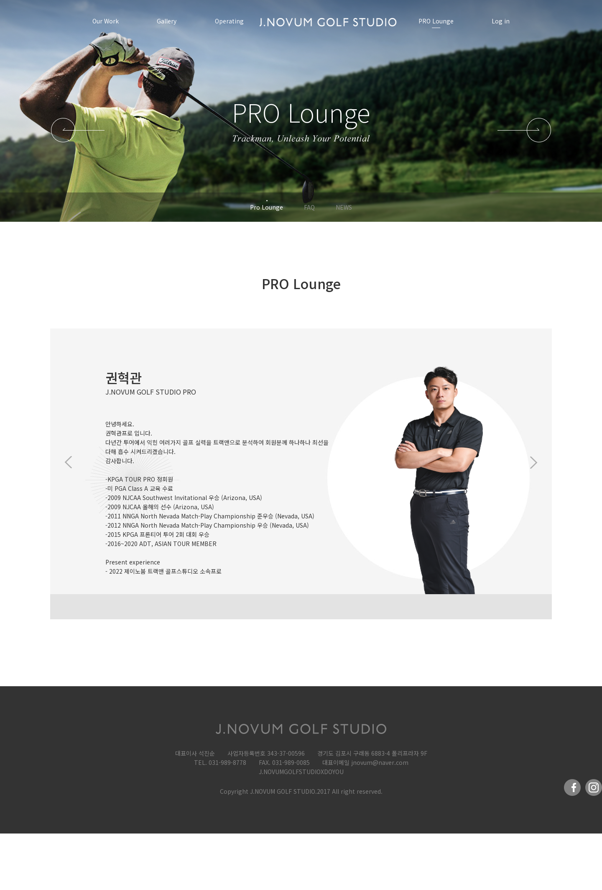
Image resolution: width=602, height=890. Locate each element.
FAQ (309, 207)
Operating (229, 21)
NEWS (344, 207)
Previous (71, 462)
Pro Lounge (266, 207)
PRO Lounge (436, 21)
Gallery (166, 21)
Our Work (105, 21)
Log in (501, 21)
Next (531, 462)
